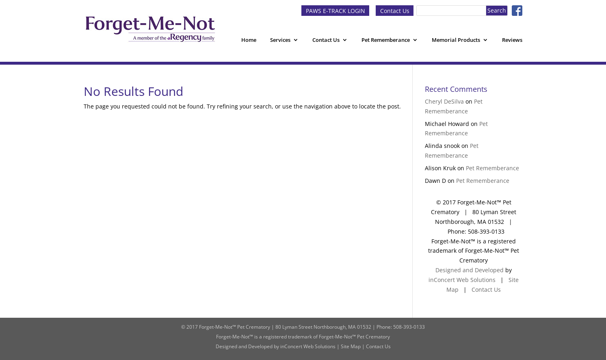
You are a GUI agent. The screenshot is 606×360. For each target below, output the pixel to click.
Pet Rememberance (385, 40)
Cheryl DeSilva (444, 101)
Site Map (351, 346)
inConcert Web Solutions (462, 280)
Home (248, 40)
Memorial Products (456, 40)
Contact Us (394, 10)
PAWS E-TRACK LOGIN (335, 10)
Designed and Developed (469, 270)
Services (280, 40)
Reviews (512, 40)
